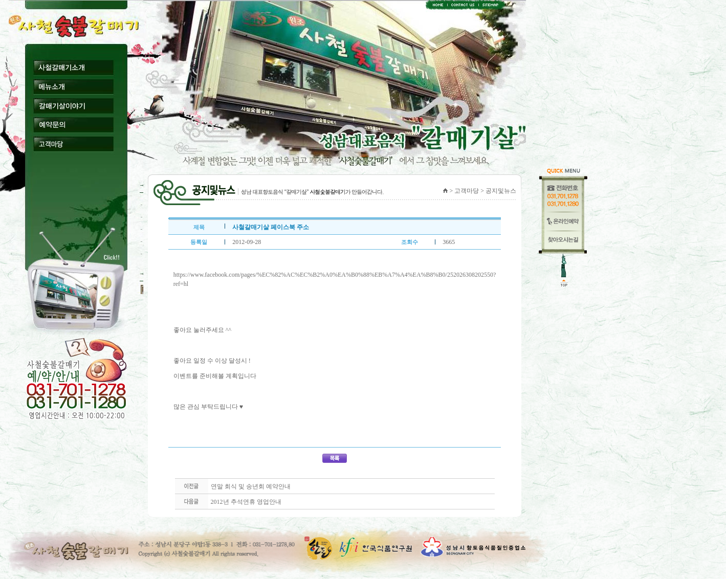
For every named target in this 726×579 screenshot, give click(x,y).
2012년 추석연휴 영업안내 (246, 501)
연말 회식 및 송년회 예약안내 (251, 486)
